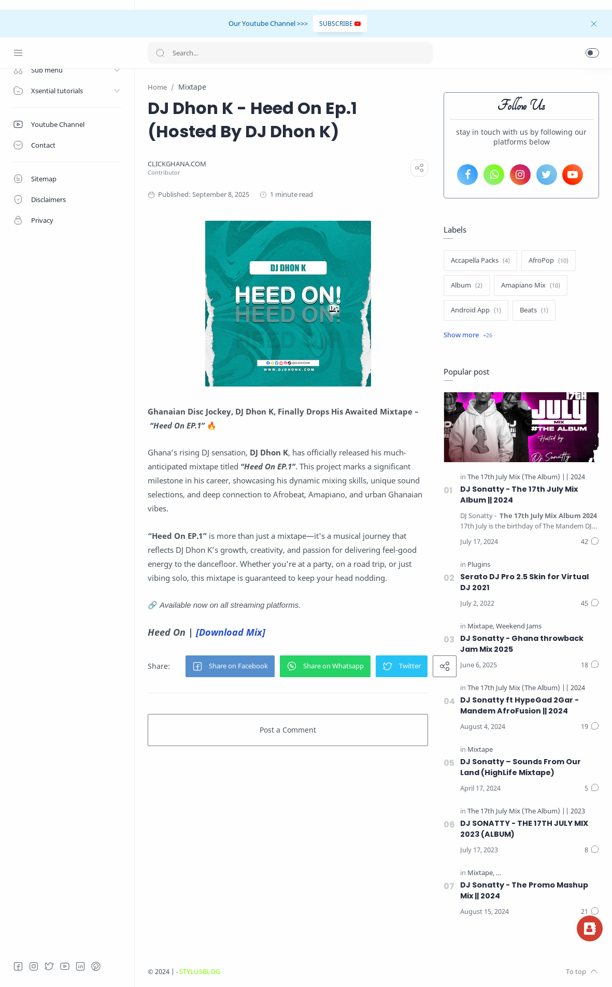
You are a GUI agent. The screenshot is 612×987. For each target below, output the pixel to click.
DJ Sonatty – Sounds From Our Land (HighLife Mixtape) (520, 767)
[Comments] (590, 542)
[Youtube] (65, 966)
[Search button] (160, 53)
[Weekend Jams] (519, 626)
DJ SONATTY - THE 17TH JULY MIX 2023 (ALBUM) (524, 828)
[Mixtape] (480, 626)
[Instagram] (34, 966)
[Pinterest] (96, 966)
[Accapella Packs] (480, 260)
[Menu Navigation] (18, 53)
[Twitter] (49, 966)
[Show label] (468, 335)
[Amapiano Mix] (530, 285)
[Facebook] (18, 966)
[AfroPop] (548, 260)
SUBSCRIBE (340, 23)
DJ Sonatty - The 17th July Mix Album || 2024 (519, 494)
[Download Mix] (230, 632)
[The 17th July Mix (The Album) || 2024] (526, 477)
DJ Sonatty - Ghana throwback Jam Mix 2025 (521, 643)
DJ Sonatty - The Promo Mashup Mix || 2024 (524, 890)
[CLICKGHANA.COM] (177, 164)
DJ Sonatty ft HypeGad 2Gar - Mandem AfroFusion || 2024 (519, 705)
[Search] (290, 53)
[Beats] (534, 310)
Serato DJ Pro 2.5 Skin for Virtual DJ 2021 (524, 582)
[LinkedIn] (80, 966)
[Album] (467, 285)
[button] (592, 53)
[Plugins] (478, 564)
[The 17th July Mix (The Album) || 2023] (526, 811)
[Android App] (476, 310)
